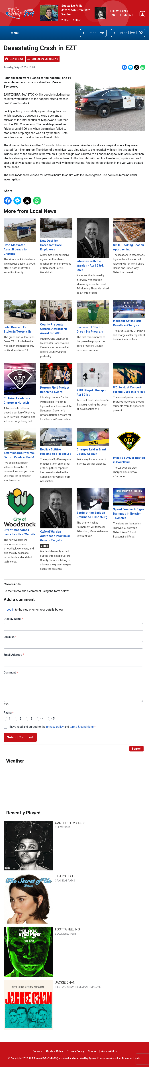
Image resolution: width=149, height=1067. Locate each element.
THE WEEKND (119, 11)
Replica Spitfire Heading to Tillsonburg (56, 442)
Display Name (13, 619)
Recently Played (23, 812)
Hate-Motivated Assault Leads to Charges (20, 237)
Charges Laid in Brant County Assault (93, 442)
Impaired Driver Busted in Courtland (129, 446)
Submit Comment (20, 737)
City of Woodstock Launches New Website (20, 512)
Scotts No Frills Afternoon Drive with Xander (75, 10)
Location (10, 636)
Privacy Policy (75, 1051)
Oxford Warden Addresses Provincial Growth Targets (56, 515)
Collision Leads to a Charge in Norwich (20, 383)
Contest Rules (54, 1051)
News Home (16, 58)
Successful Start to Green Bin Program (93, 316)
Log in (10, 609)
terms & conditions (82, 726)
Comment (11, 672)
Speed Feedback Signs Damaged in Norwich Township (129, 504)
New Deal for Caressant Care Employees (56, 234)
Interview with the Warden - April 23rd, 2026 (93, 245)
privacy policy (55, 726)
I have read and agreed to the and (52, 726)
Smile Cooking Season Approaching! (129, 234)
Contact (92, 1051)
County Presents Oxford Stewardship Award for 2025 (56, 317)
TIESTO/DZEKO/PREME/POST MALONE (78, 986)
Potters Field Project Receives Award (56, 378)
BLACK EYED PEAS (66, 933)
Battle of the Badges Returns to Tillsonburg (93, 503)
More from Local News (45, 58)
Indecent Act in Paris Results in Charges (129, 313)
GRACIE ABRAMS (65, 880)
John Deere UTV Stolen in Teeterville (20, 316)
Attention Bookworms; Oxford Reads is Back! (20, 443)
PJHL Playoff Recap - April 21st (93, 379)
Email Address (14, 654)
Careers (37, 1051)
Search (136, 748)
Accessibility (109, 1051)
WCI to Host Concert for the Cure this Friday (129, 378)
